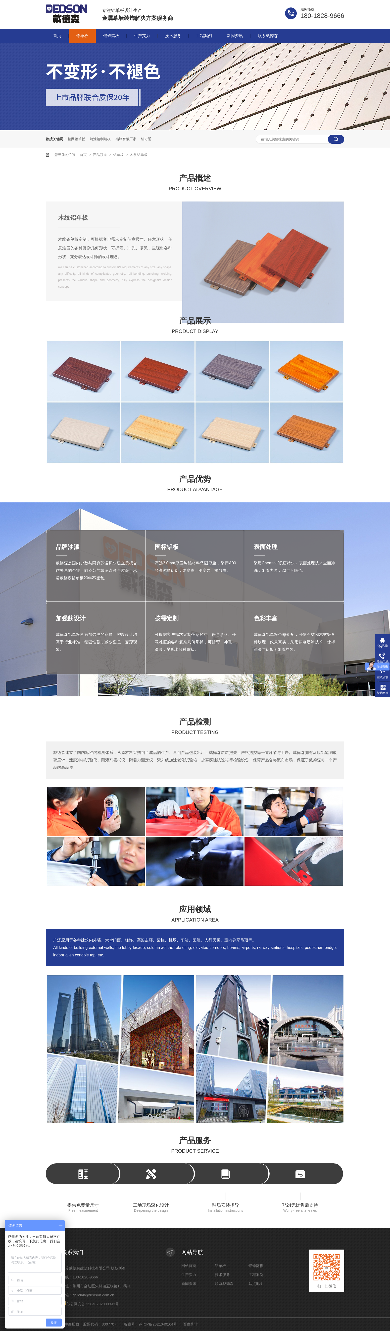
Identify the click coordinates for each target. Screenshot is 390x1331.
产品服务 (195, 1146)
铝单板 (82, 36)
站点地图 (255, 1284)
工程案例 (204, 36)
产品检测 (195, 727)
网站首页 (188, 1266)
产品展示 (195, 326)
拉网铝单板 (76, 139)
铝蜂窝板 (111, 36)
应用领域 (195, 915)
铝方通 (146, 139)
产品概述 (195, 184)
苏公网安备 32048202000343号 (90, 1304)
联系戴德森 (268, 36)
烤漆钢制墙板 (100, 139)
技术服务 (173, 36)
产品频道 (100, 155)
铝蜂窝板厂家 (125, 139)
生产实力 (142, 36)
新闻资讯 (235, 36)
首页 (57, 36)
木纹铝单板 (138, 155)
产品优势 (195, 484)
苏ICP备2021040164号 (158, 1324)
